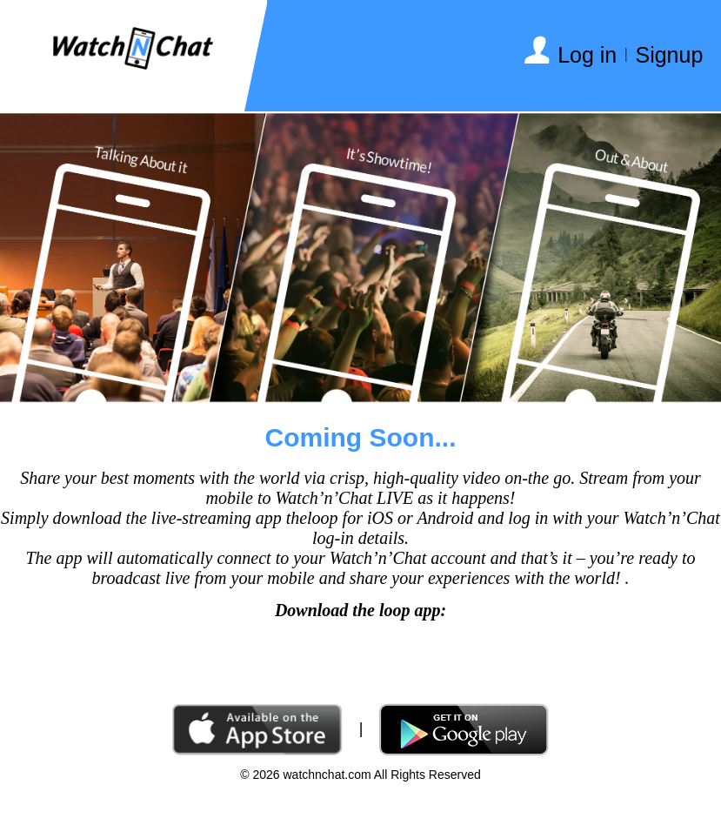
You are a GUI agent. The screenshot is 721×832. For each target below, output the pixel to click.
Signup (669, 55)
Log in (587, 55)
